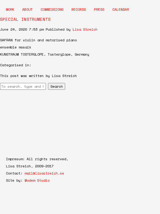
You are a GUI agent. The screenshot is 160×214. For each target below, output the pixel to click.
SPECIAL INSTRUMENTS (25, 19)
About (27, 9)
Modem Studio (37, 180)
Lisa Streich (85, 29)
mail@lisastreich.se (44, 173)
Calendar (120, 9)
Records (78, 9)
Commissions (52, 9)
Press (99, 9)
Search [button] (56, 86)
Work (10, 9)
